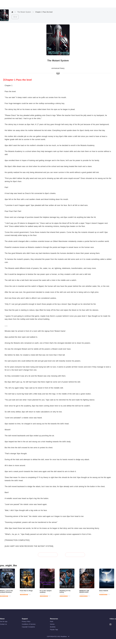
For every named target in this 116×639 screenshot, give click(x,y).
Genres (52, 624)
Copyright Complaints (28, 627)
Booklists (52, 627)
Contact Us (3, 624)
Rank (51, 621)
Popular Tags (54, 629)
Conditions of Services (28, 624)
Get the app (3, 621)
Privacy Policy (26, 621)
